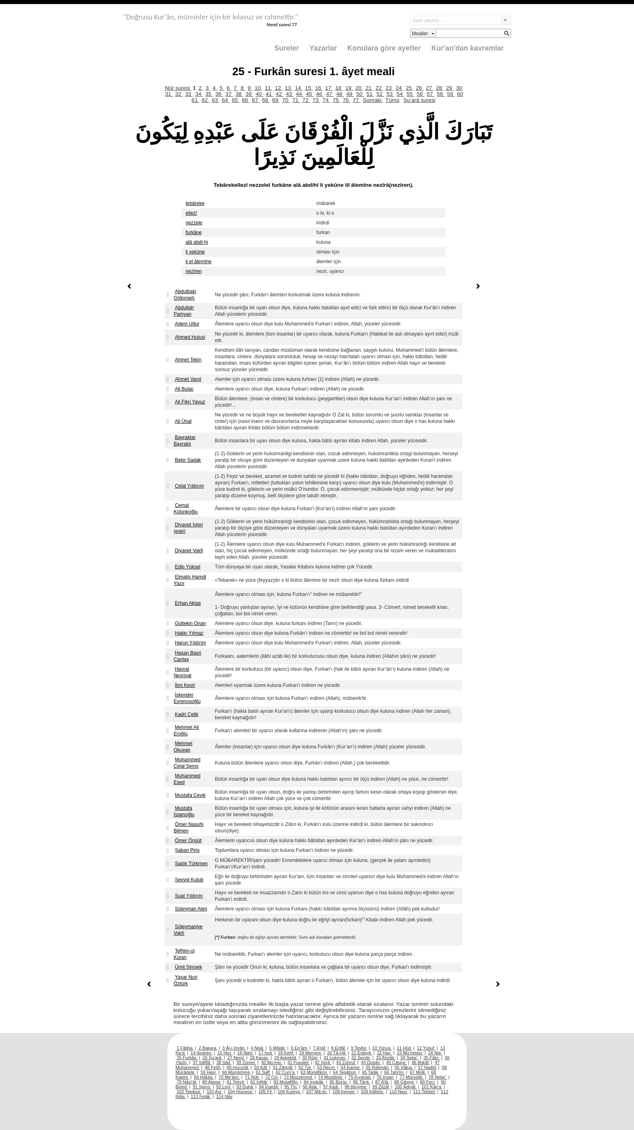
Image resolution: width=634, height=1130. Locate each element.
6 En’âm (299, 1048)
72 (306, 100)
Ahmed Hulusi (190, 337)
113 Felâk (201, 1096)
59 (450, 94)
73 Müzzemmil (298, 1077)
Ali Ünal (183, 421)
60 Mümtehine (236, 1072)
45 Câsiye (396, 1062)
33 (189, 94)
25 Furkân (187, 1057)
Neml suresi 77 (282, 24)
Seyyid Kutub (189, 880)
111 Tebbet (424, 1091)
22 (379, 88)
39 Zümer (246, 1062)
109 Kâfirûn (373, 1091)
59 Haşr (209, 1072)
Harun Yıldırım (190, 643)
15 (309, 88)
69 (276, 100)
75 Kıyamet (360, 1077)
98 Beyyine (356, 1086)
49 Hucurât (238, 1067)
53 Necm (326, 1067)
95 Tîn (291, 1086)
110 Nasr (398, 1091)
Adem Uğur (187, 324)
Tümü (392, 100)
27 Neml (236, 1057)
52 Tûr (305, 1067)
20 (359, 88)
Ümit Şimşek (188, 967)
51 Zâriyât (283, 1067)
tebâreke (195, 203)
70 (286, 100)
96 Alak (311, 1086)
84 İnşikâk (314, 1081)
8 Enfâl (338, 1048)
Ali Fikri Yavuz (190, 402)
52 (380, 94)
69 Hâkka (204, 1077)
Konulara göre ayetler (384, 48)
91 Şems (202, 1086)
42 (279, 94)
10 (258, 88)
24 (400, 88)
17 (329, 88)
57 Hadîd (427, 1067)
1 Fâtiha (185, 1048)
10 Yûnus (382, 1048)
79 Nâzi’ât (187, 1081)
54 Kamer (351, 1067)
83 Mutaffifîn (286, 1081)
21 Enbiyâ (361, 1052)
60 (460, 94)
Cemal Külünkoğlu (185, 509)
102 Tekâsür (189, 1091)
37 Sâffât (202, 1062)
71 (296, 100)
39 (249, 94)
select (506, 20)
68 (266, 100)
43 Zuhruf (346, 1062)
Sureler (287, 48)
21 (369, 88)
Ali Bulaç (184, 389)
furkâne (194, 232)
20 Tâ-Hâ (337, 1052)
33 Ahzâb (385, 1057)
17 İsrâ (265, 1052)
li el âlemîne (198, 261)
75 (336, 100)
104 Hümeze (241, 1091)
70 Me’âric (229, 1077)
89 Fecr (428, 1081)
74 (326, 100)
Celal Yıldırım (189, 486)
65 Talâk (370, 1072)
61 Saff (263, 1072)
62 (205, 100)
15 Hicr (225, 1052)
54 (400, 94)
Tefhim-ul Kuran (183, 954)
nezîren (194, 271)
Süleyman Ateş (191, 909)
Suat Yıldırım (189, 896)
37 (229, 94)
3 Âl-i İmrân (234, 1048)
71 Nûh (252, 1077)
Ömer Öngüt (188, 840)
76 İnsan (385, 1077)
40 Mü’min (272, 1062)
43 (290, 94)
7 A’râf (319, 1048)
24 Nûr (435, 1052)
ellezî (191, 213)
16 (319, 88)
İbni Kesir (185, 685)
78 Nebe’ (438, 1077)
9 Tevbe (359, 1048)
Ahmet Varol (188, 379)
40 (259, 94)
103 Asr (215, 1091)
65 (235, 100)
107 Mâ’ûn (317, 1091)
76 (346, 100)
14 (298, 88)
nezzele (194, 223)
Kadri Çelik (186, 714)
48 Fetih (213, 1067)
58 (440, 94)
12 (279, 88)
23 (389, 88)
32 (179, 94)
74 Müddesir (331, 1077)
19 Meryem (310, 1052)
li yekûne (195, 252)
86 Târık (361, 1081)
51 (370, 94)
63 (216, 100)
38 (239, 94)
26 (419, 88)
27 (429, 88)
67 (256, 100)
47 (330, 94)
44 (300, 94)
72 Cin (272, 1077)
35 (209, 94)
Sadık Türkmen (191, 863)
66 (245, 100)
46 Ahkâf (421, 1062)
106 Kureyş (289, 1091)
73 (316, 100)
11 (269, 88)
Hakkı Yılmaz (189, 633)
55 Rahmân (378, 1067)
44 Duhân (371, 1062)
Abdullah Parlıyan (183, 311)
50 (360, 94)
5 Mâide (277, 1048)
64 (226, 100)
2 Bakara (208, 1048)
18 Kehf (286, 1052)
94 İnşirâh (269, 1086)
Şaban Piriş (187, 850)
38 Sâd (224, 1062)
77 (356, 100)
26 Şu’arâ (213, 1057)
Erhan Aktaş (188, 603)
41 (269, 94)
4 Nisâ (257, 1048)
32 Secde (361, 1057)
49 (350, 94)
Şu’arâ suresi (419, 100)
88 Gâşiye (404, 1081)
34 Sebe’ (409, 1057)
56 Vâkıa (404, 1067)
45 (310, 94)
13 (289, 88)
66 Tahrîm (394, 1072)
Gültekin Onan (190, 623)
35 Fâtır (431, 1057)
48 (340, 94)
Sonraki (373, 100)
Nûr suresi (178, 88)
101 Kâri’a (432, 1086)
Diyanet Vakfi (189, 550)
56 (421, 94)
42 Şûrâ (323, 1062)
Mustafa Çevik (190, 795)
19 (349, 88)
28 (440, 88)
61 (195, 100)
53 (390, 94)
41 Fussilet (298, 1062)
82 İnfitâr (259, 1081)
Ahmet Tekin (188, 360)
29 (450, 88)
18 (339, 88)
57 (431, 94)
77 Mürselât (411, 1077)
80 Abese (212, 1081)
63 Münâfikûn (314, 1072)
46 (320, 94)
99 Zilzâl (381, 1086)
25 (409, 88)
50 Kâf (261, 1067)
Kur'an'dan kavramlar (467, 48)
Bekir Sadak (188, 460)
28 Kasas (259, 1057)
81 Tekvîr (235, 1081)
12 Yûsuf (426, 1048)
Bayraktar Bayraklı (184, 441)
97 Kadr (331, 1086)
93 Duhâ (245, 1086)
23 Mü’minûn (410, 1052)
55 (410, 94)
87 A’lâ (382, 1081)
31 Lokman (335, 1057)
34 (199, 94)
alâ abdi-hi (197, 242)
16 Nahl (245, 1052)
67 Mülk (418, 1072)
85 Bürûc (339, 1081)
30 (459, 88)
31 (169, 94)
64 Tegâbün (345, 1072)
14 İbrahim (201, 1052)
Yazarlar (323, 48)
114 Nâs (224, 1096)
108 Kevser (344, 1091)
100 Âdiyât (405, 1086)
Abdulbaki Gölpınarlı (184, 295)
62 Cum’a (286, 1072)
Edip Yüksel (187, 567)
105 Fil (265, 1091)
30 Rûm (310, 1057)
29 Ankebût (285, 1057)
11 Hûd (404, 1048)
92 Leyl (224, 1086)
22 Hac (384, 1052)
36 (219, 94)
